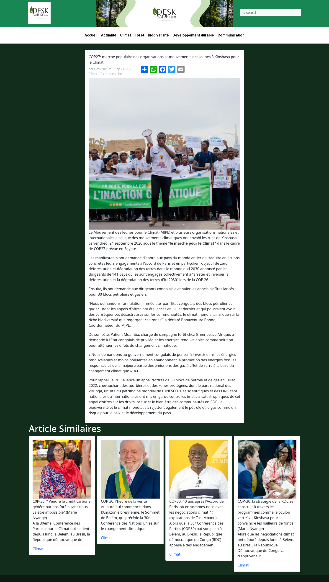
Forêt (139, 35)
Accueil (91, 35)
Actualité (108, 35)
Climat (125, 35)
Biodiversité (158, 35)
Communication (231, 35)
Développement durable (193, 35)
